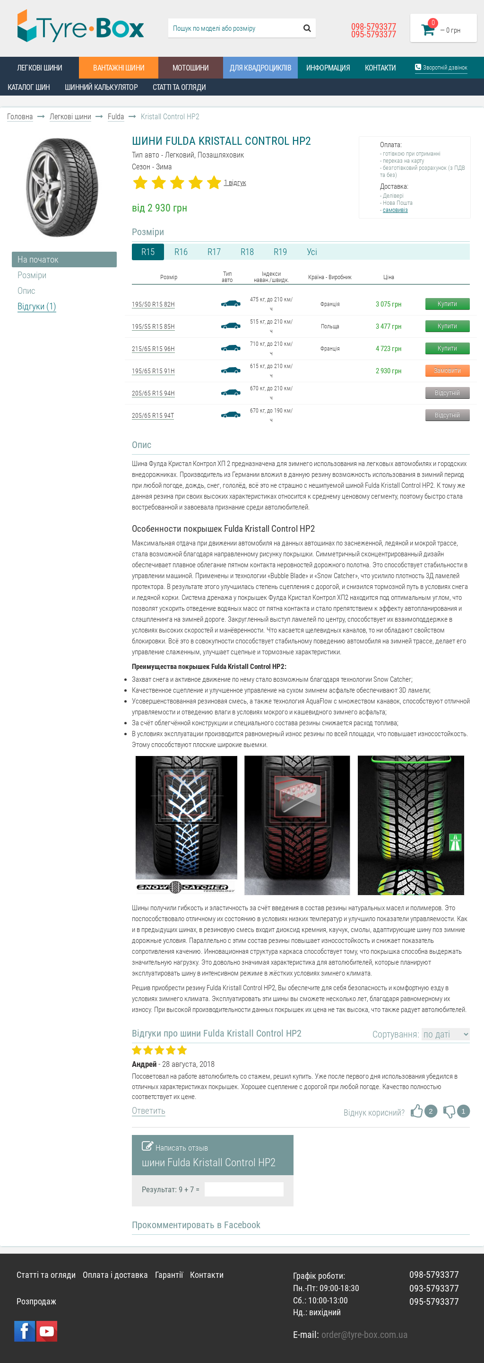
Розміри (31, 275)
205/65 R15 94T (153, 415)
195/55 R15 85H (153, 326)
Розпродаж (36, 1301)
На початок (38, 259)
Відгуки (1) (36, 306)
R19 (280, 251)
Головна (20, 116)
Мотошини (191, 67)
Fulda (116, 116)
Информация (328, 67)
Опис (26, 290)
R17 (214, 251)
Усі (312, 251)
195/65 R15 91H (153, 371)
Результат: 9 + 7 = (170, 1189)
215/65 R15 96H (153, 348)
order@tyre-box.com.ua (364, 1334)
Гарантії (169, 1275)
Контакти (380, 67)
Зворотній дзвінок (441, 67)
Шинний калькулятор (101, 87)
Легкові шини (39, 67)
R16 (181, 251)
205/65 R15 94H (153, 393)
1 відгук (235, 182)
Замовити (447, 370)
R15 (148, 251)
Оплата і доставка (115, 1275)
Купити (447, 304)
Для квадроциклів (260, 67)
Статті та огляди (179, 87)
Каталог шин (29, 87)
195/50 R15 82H (153, 304)
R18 (247, 251)
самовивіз (395, 209)
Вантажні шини (118, 67)
